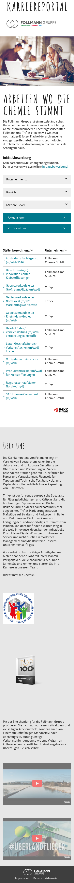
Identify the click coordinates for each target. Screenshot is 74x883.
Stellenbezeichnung (18, 251)
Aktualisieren (16, 218)
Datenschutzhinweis (45, 878)
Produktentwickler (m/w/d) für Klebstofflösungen (24, 373)
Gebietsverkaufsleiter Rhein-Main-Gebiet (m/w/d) (20, 316)
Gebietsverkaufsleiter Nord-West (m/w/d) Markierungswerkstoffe (21, 301)
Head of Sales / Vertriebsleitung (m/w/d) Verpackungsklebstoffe (22, 332)
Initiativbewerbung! (55, 167)
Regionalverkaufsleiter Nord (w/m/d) (21, 384)
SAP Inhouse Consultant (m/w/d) (22, 396)
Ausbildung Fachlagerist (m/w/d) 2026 (22, 260)
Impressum (22, 878)
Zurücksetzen (17, 228)
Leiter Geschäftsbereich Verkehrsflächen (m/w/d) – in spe (23, 347)
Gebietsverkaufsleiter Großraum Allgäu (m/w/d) (23, 287)
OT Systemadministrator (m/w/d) (22, 361)
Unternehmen (56, 251)
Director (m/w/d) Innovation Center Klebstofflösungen (18, 274)
